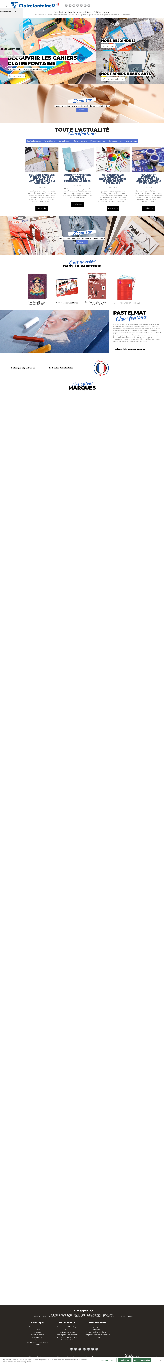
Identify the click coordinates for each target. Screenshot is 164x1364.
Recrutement (108, 46)
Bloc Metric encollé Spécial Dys (127, 304)
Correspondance (116, 141)
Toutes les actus (34, 141)
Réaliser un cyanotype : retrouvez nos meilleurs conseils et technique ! (125, 175)
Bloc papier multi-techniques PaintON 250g (97, 304)
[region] (82, 1360)
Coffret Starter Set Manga (67, 304)
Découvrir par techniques (113, 79)
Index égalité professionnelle (67, 1336)
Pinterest (144, 5)
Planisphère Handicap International (97, 1336)
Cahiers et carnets (16, 76)
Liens (37, 1341)
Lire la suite (38, 208)
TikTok (155, 5)
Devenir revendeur (37, 1336)
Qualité (37, 1331)
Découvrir (82, 110)
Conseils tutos (64, 141)
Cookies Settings (108, 1360)
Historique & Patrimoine (37, 1328)
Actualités (97, 1331)
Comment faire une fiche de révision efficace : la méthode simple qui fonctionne (38, 175)
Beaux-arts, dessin (97, 141)
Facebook (132, 5)
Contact (97, 1339)
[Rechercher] (30, 6)
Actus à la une (50, 141)
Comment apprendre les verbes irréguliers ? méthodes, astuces (67, 175)
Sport (67, 1331)
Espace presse (97, 1328)
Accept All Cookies (142, 1360)
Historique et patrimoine (23, 369)
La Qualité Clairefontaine (61, 369)
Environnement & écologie (67, 1328)
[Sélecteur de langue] (123, 5)
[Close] (160, 1360)
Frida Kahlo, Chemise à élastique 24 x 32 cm (37, 304)
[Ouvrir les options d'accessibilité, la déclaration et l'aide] (116, 5)
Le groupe (37, 1334)
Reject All (125, 1360)
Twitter (136, 5)
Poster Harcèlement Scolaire (97, 1334)
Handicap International (67, 1334)
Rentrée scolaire (80, 141)
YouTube (140, 5)
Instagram (147, 5)
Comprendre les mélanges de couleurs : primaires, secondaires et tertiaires (96, 175)
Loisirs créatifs (131, 141)
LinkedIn (151, 5)
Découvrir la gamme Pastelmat (130, 351)
